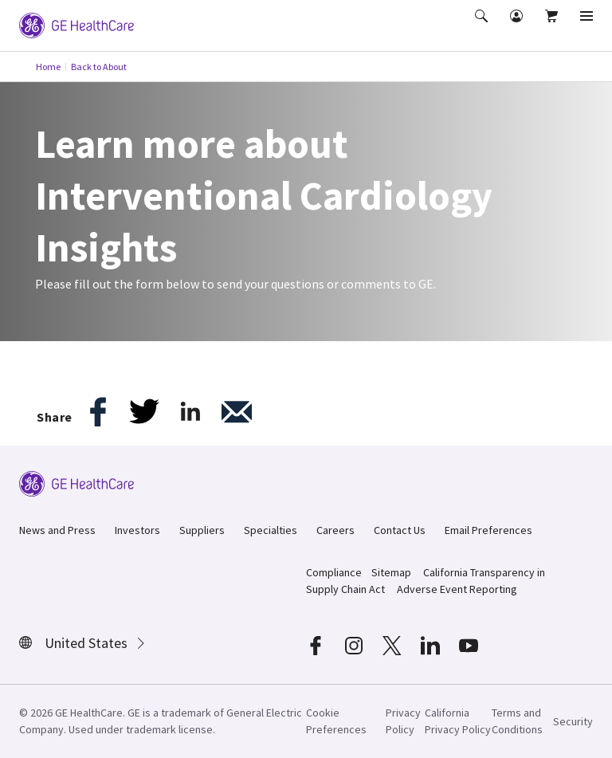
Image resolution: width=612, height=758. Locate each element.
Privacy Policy (403, 720)
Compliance (334, 572)
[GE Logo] (76, 24)
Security (573, 721)
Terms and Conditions (517, 720)
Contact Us (400, 530)
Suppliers (202, 530)
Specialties (270, 530)
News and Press (57, 530)
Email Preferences (488, 530)
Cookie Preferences (336, 720)
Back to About (99, 67)
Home (48, 67)
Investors (137, 530)
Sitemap (391, 572)
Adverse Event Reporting (457, 589)
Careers (335, 530)
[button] (482, 27)
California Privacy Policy (458, 720)
